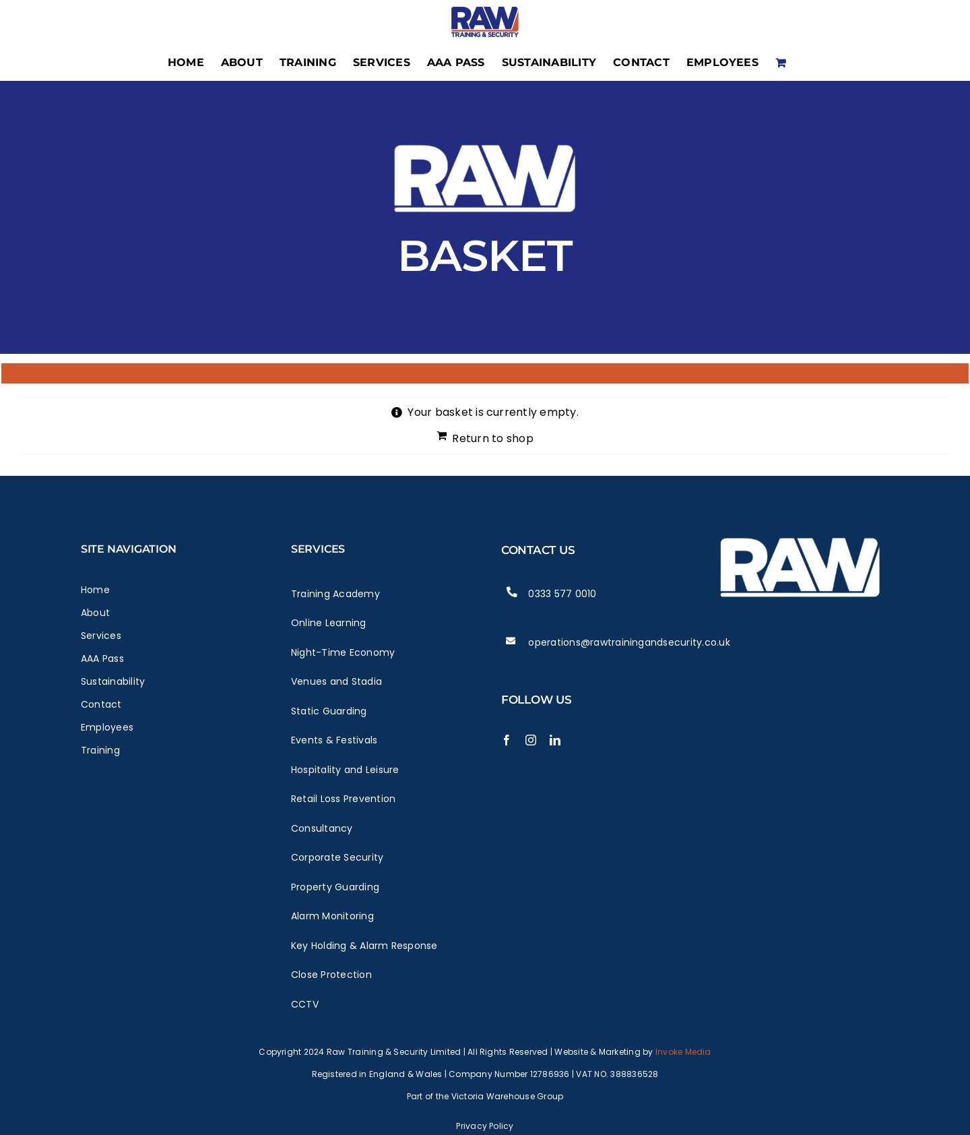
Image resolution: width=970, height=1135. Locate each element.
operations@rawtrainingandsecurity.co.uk (629, 642)
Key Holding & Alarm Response (364, 945)
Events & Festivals (334, 740)
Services (101, 635)
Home (95, 589)
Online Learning (328, 623)
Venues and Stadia (336, 681)
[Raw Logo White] (800, 529)
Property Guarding (335, 887)
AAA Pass (102, 658)
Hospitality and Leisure (345, 769)
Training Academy (335, 594)
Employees (107, 727)
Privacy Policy (484, 1126)
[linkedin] (555, 740)
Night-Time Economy (343, 652)
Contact (101, 704)
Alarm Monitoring (332, 916)
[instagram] (530, 740)
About (95, 612)
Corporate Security (337, 857)
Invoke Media (683, 1051)
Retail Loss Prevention (343, 798)
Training (100, 750)
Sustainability (113, 681)
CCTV (305, 1004)
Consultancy (322, 828)
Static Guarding (329, 711)
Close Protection (331, 974)
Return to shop (492, 438)
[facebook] (506, 740)
